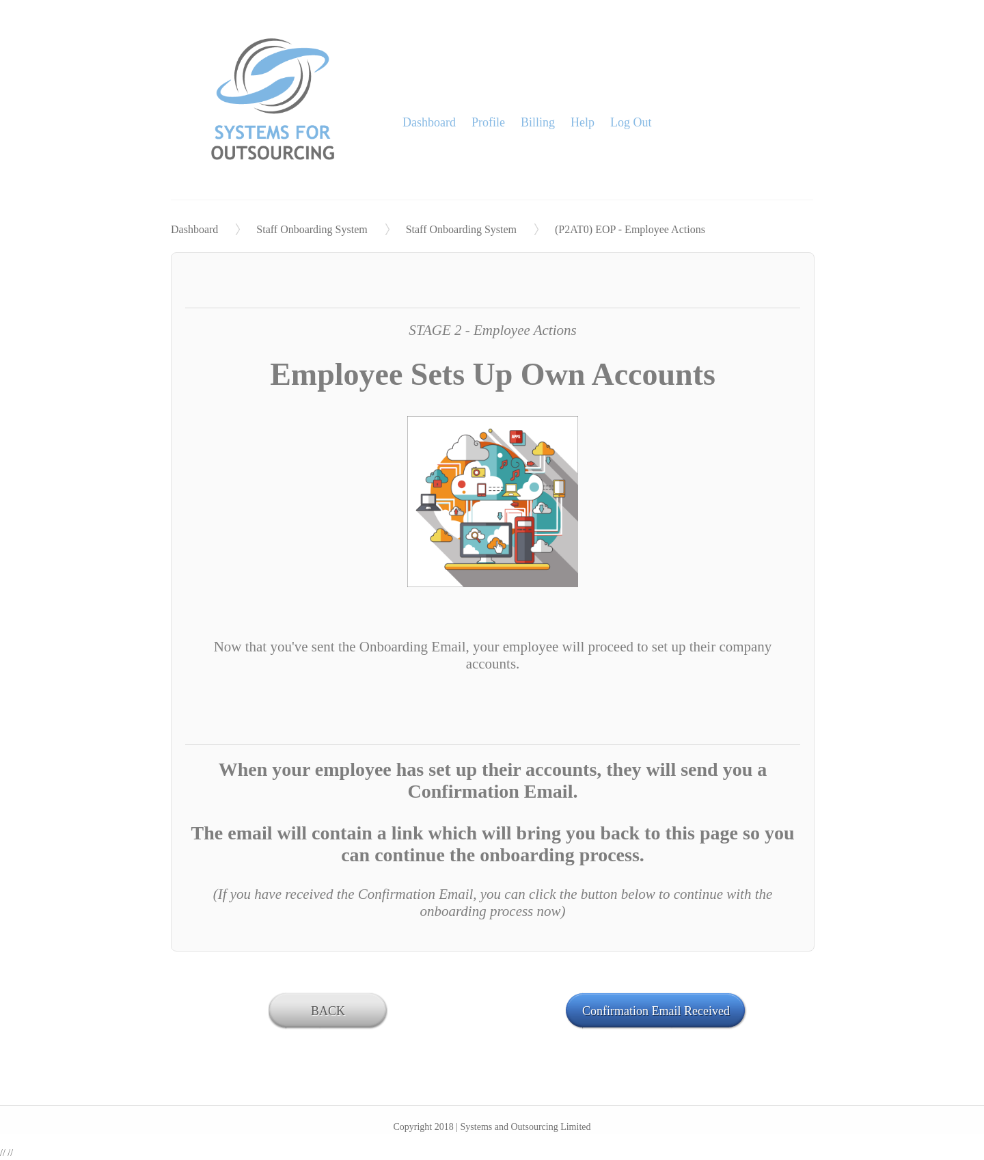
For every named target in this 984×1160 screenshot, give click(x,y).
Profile (488, 122)
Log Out (631, 122)
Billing (538, 122)
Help (582, 122)
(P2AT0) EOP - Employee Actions (630, 229)
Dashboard (429, 122)
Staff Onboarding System (311, 229)
